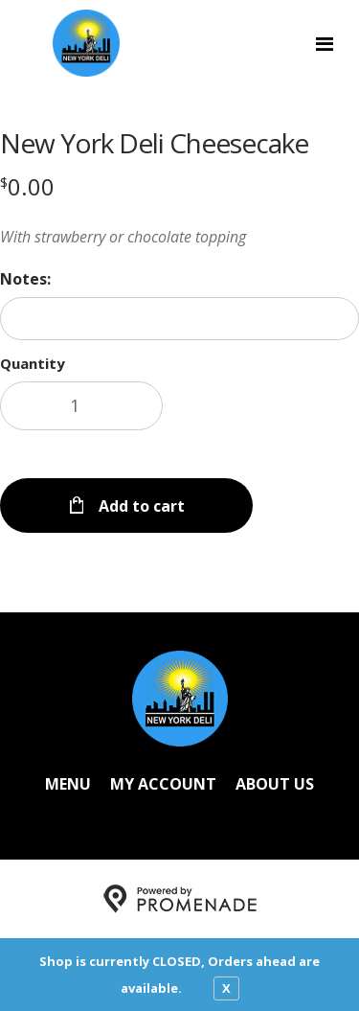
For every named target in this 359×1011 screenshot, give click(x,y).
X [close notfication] (226, 988)
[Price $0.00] (27, 186)
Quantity (32, 363)
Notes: (25, 278)
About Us (275, 783)
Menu (68, 783)
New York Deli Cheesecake (154, 142)
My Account (163, 783)
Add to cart (140, 506)
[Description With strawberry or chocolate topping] (179, 236)
